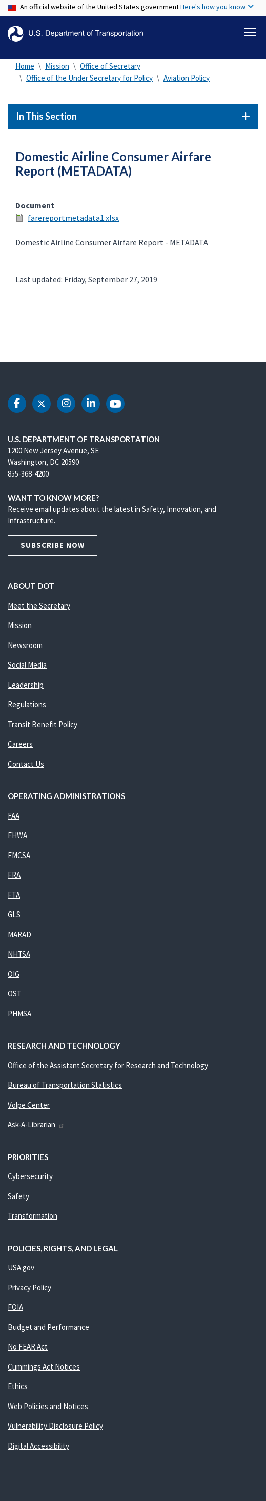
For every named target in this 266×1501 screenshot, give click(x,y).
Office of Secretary (110, 66)
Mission (57, 66)
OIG (13, 974)
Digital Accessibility (38, 1446)
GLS (14, 914)
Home (24, 66)
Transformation (32, 1216)
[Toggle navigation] (250, 32)
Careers (20, 744)
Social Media (27, 665)
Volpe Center (29, 1105)
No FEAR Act (28, 1347)
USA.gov (21, 1267)
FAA (13, 816)
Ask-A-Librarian (36, 1124)
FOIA (15, 1307)
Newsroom (25, 645)
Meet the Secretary (39, 606)
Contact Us (26, 764)
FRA (14, 875)
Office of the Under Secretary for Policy (89, 78)
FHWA (17, 835)
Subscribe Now (53, 545)
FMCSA (19, 855)
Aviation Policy (186, 78)
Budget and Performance (48, 1327)
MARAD (19, 934)
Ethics (18, 1386)
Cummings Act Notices (44, 1367)
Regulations (27, 704)
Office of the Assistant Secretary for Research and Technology (108, 1065)
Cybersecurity (30, 1176)
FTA (14, 895)
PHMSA (19, 1013)
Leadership (26, 685)
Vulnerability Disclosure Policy (55, 1426)
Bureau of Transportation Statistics (65, 1085)
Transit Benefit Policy (42, 724)
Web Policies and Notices (48, 1406)
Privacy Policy (29, 1288)
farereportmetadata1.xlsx (73, 218)
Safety (18, 1196)
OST (15, 993)
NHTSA (19, 954)
